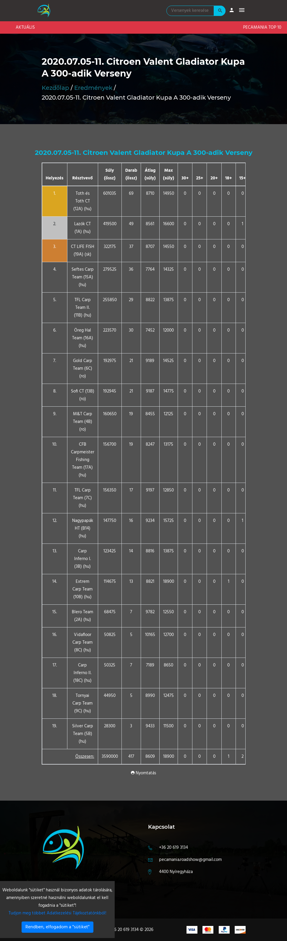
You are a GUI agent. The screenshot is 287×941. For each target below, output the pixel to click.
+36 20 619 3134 (173, 847)
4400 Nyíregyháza (176, 871)
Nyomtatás (143, 773)
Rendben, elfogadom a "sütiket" (57, 927)
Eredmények (93, 87)
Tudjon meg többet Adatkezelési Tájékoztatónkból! (57, 913)
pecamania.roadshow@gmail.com (190, 859)
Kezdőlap (55, 87)
